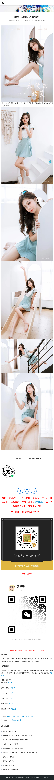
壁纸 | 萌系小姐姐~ (9, 757)
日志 (20, 20)
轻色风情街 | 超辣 (8, 765)
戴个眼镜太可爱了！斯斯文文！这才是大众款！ (18, 735)
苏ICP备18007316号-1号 (33, 777)
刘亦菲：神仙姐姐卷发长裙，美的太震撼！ (21, 716)
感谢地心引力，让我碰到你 (11, 744)
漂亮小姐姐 (25, 20)
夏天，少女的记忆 (8, 761)
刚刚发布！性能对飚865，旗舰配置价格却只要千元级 (20, 752)
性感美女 (13, 20)
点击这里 (39, 502)
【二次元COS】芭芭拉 (14, 720)
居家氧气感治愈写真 (9, 731)
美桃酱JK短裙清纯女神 (10, 770)
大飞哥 (46, 777)
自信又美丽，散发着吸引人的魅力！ (14, 748)
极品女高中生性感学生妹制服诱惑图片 (15, 740)
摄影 (17, 20)
